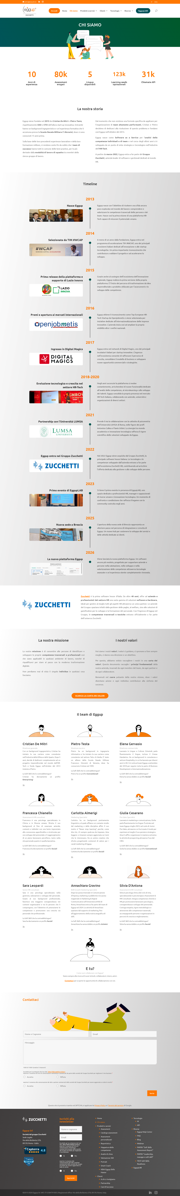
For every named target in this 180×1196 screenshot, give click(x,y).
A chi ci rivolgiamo (108, 1179)
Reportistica (106, 1143)
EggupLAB (143, 11)
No (76, 1156)
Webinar (140, 1143)
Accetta (30, 1077)
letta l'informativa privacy (56, 1072)
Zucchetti (85, 596)
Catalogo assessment (109, 1133)
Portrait (104, 1162)
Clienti (102, 11)
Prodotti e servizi (87, 11)
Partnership (105, 1183)
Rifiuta (63, 1077)
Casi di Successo (107, 1187)
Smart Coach (106, 1165)
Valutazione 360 (107, 1158)
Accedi (54, 11)
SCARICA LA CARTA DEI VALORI (90, 695)
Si (64, 1156)
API (138, 1125)
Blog (139, 1139)
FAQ (139, 1136)
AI (138, 1121)
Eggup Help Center (144, 1132)
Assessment (105, 1129)
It (151, 2)
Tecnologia (114, 11)
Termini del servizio (116, 1105)
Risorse (128, 11)
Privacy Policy (100, 1105)
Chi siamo (74, 11)
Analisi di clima (107, 1154)
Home (64, 11)
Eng (156, 2)
